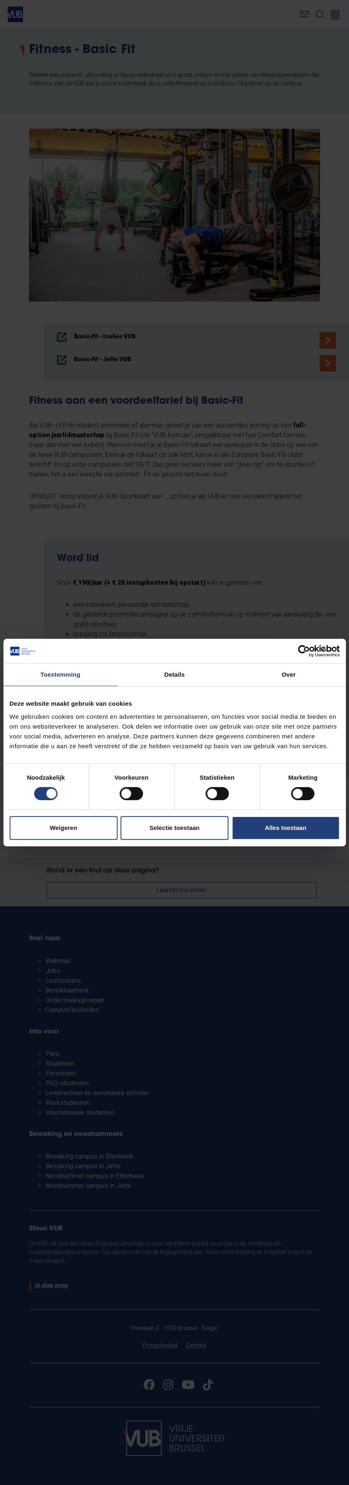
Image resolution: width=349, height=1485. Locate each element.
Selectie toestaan (174, 827)
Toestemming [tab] (61, 674)
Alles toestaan (285, 827)
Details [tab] (174, 674)
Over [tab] (288, 674)
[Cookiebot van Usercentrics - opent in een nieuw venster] (304, 651)
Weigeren (63, 827)
